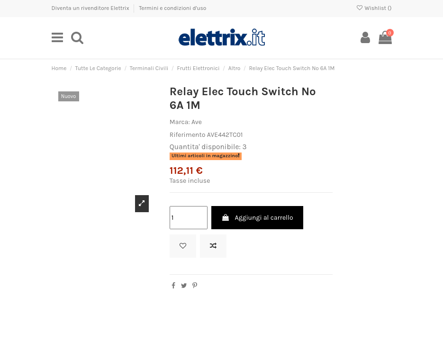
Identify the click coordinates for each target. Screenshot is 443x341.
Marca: (180, 122)
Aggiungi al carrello (257, 218)
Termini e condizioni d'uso (172, 8)
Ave (196, 122)
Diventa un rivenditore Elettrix (91, 8)
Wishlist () (373, 8)
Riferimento (188, 135)
